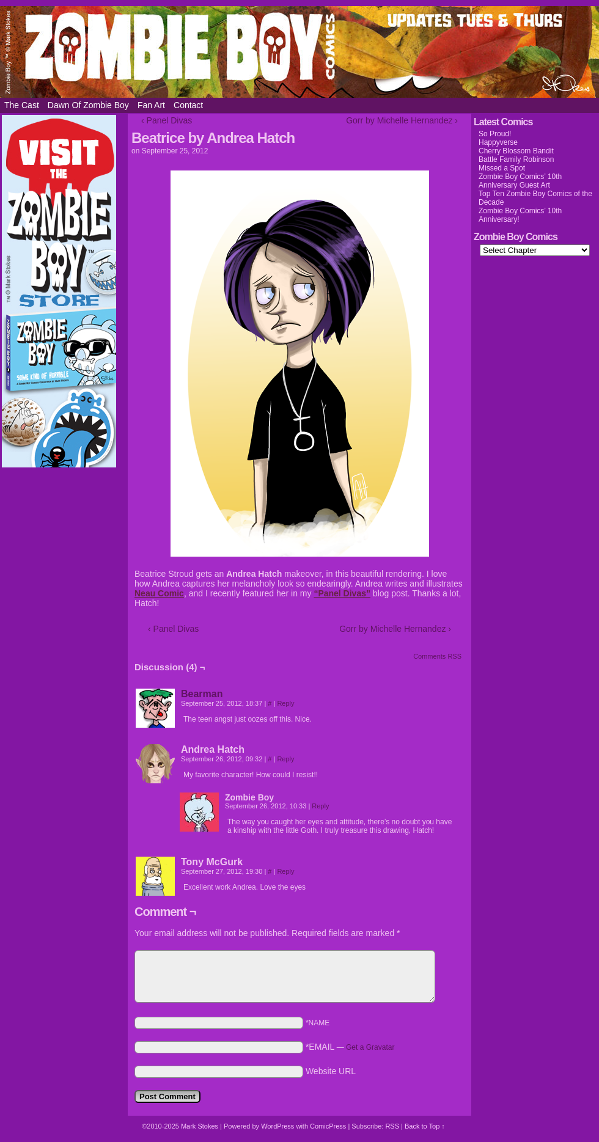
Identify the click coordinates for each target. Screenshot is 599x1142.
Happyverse (498, 142)
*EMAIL (350, 1047)
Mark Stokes (200, 1126)
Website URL (331, 1071)
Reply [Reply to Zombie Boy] (320, 806)
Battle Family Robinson (516, 159)
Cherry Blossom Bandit (516, 151)
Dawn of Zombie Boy (88, 105)
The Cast (21, 105)
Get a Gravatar (370, 1047)
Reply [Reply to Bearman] (285, 703)
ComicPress (328, 1126)
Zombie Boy (299, 52)
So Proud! (495, 134)
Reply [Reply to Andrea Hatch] (285, 759)
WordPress (277, 1126)
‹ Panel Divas (166, 120)
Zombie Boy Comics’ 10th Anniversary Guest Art (520, 180)
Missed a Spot (502, 168)
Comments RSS (437, 656)
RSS (392, 1126)
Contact (188, 105)
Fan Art (151, 105)
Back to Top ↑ (425, 1126)
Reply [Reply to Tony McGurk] (285, 871)
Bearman (201, 694)
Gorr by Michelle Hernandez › (402, 120)
